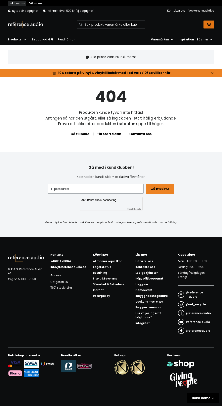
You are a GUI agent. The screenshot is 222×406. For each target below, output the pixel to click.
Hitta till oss (144, 261)
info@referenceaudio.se (68, 267)
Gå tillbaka (80, 134)
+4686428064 (60, 261)
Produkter (17, 39)
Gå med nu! (160, 188)
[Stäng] (212, 73)
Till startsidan (109, 134)
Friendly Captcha (134, 209)
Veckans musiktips (201, 11)
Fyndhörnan (66, 39)
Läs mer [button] (204, 39)
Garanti (99, 290)
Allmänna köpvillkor (107, 261)
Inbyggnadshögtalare (151, 296)
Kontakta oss (176, 11)
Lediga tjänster (146, 273)
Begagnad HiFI (42, 39)
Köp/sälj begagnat (149, 278)
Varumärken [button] (162, 39)
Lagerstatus (102, 267)
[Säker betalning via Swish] (47, 364)
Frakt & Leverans (105, 278)
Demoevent (144, 290)
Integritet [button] (142, 323)
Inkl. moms (17, 3)
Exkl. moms (35, 3)
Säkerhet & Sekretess (108, 284)
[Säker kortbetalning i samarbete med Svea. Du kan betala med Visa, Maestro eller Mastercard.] (15, 364)
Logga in (141, 284)
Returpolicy (101, 296)
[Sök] (111, 24)
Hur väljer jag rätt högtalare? (148, 315)
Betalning (100, 273)
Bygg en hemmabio (149, 307)
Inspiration (186, 39)
